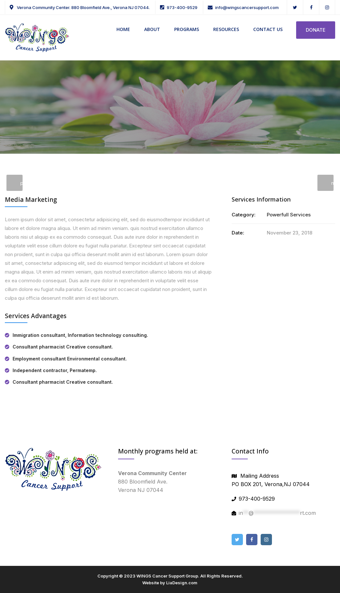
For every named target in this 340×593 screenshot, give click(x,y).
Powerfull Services (289, 215)
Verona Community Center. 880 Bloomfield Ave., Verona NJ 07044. (83, 7)
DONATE (315, 30)
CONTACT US (268, 29)
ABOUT (152, 29)
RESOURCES (226, 29)
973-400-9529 (182, 7)
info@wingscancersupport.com (247, 7)
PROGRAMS (186, 29)
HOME (123, 29)
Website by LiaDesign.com (169, 582)
